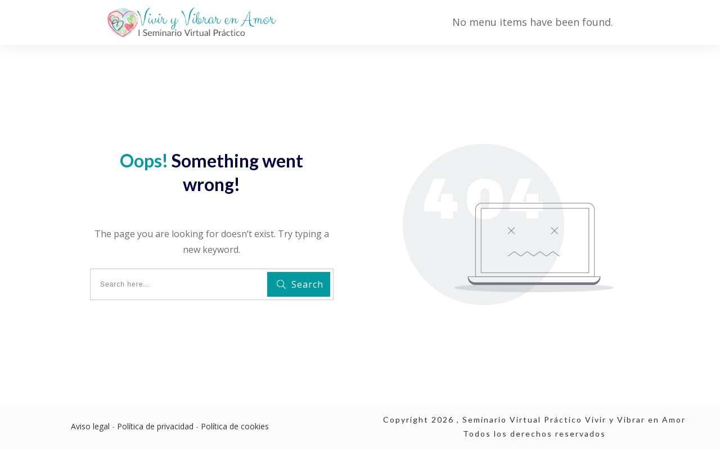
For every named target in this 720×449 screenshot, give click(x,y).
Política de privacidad (155, 426)
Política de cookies (235, 426)
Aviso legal (90, 426)
